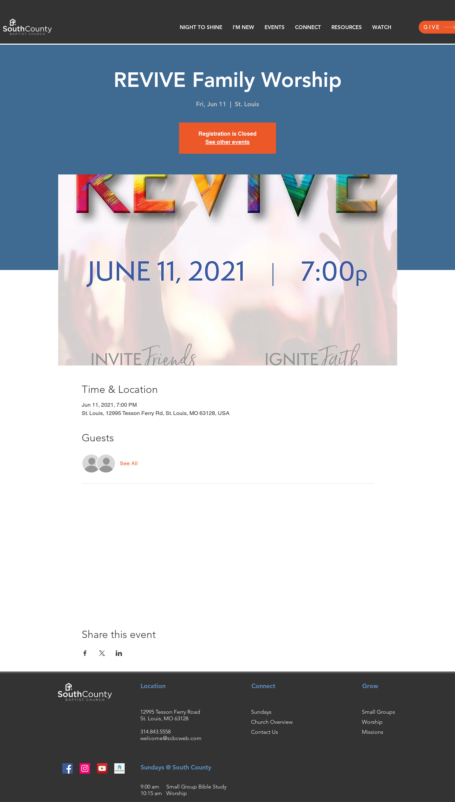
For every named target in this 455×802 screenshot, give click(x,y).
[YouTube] (102, 768)
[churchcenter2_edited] (119, 768)
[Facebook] (67, 768)
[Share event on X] (102, 653)
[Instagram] (85, 768)
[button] (243, 27)
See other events (227, 142)
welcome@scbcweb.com (171, 738)
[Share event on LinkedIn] (119, 653)
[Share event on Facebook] (85, 653)
